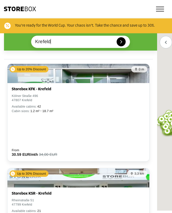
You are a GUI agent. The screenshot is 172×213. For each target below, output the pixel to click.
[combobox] (80, 41)
